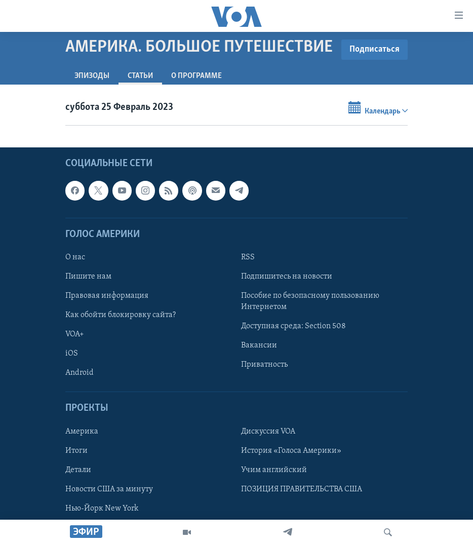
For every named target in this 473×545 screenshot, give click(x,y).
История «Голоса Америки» (291, 450)
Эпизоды (91, 76)
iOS (71, 353)
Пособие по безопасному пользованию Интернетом (310, 301)
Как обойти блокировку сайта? (120, 315)
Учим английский (274, 469)
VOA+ (74, 334)
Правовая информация (106, 296)
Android (79, 373)
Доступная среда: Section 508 (293, 326)
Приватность (264, 365)
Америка (81, 431)
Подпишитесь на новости (286, 276)
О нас (75, 257)
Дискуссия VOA (268, 431)
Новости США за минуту (109, 489)
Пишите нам (88, 276)
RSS (248, 257)
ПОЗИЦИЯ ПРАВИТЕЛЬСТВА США (301, 489)
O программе (196, 76)
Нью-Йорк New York (101, 508)
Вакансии (259, 345)
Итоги (76, 450)
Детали (78, 469)
